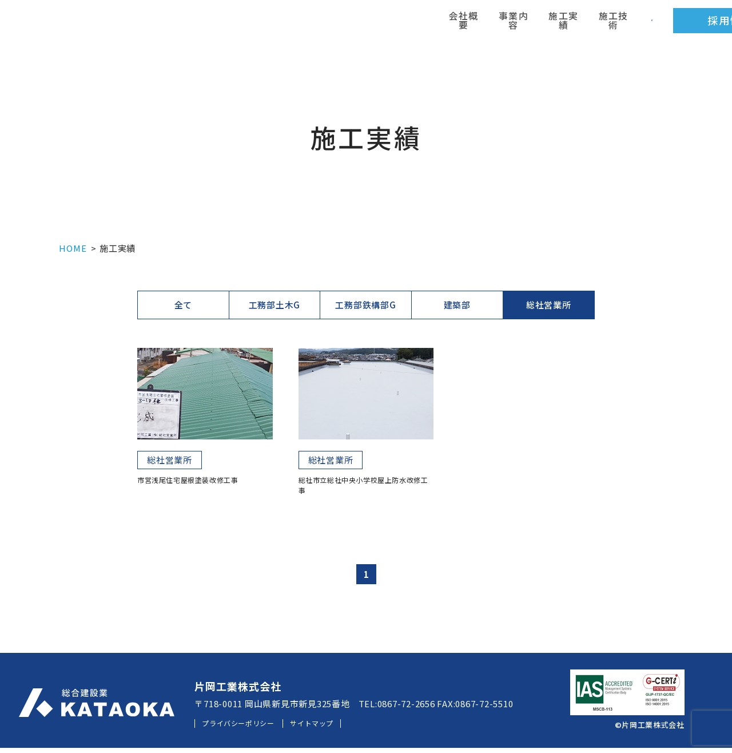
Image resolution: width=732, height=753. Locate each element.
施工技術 (454, 25)
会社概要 (335, 25)
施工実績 (414, 25)
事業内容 (374, 25)
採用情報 (560, 25)
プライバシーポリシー (249, 728)
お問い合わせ (675, 25)
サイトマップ (340, 728)
